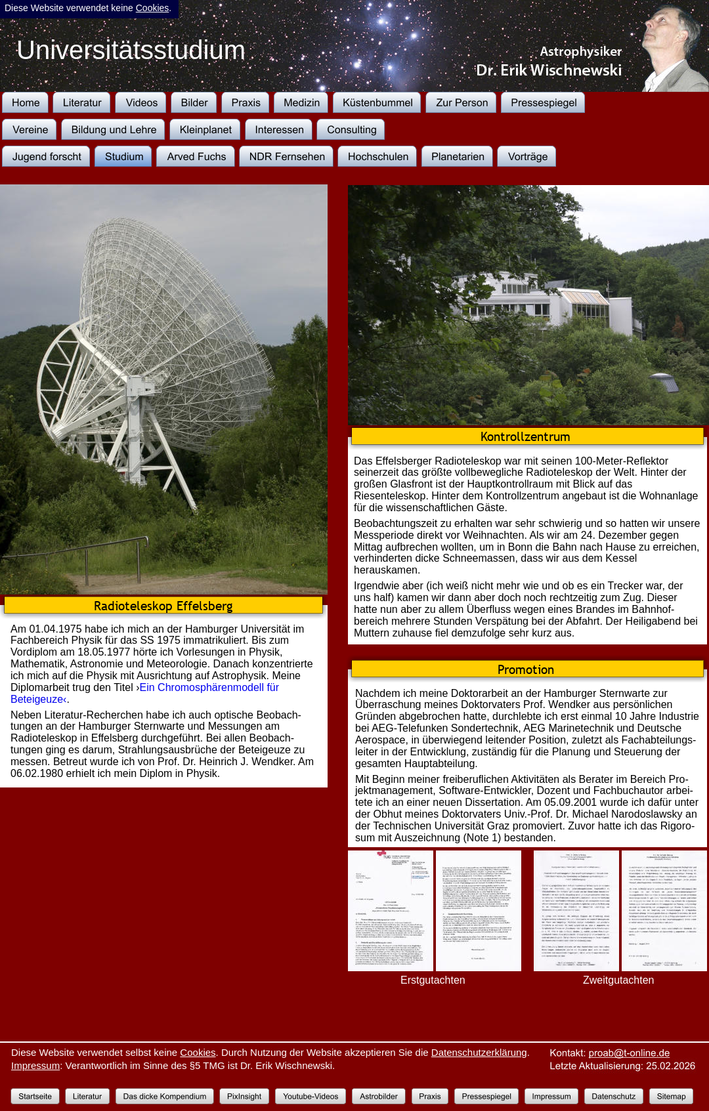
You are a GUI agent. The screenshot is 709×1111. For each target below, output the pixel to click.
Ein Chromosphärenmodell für (211, 687)
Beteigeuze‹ (38, 699)
